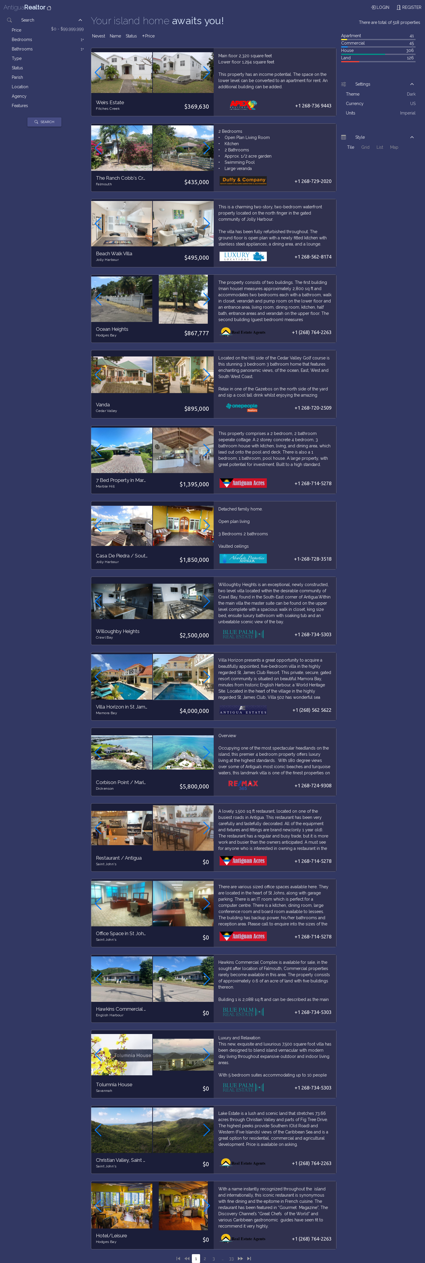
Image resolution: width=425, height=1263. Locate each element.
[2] (205, 1258)
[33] (231, 1258)
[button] (44, 20)
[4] (222, 1258)
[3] (214, 1258)
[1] (178, 1258)
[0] (187, 1258)
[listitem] (48, 30)
